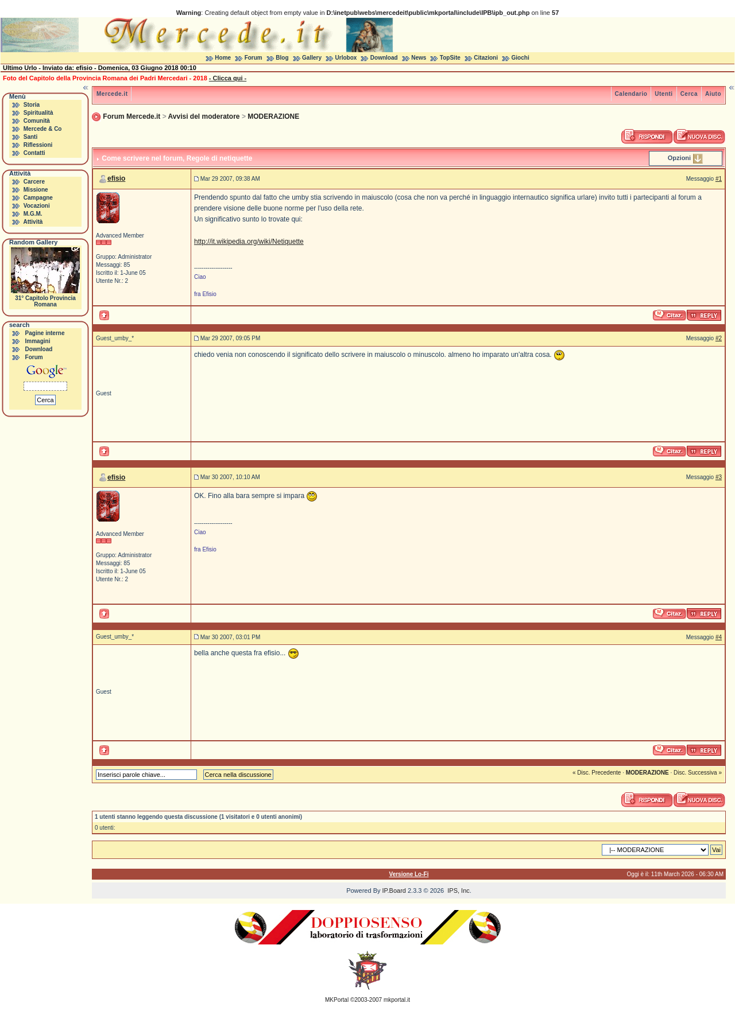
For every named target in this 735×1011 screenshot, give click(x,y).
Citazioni (486, 58)
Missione (36, 189)
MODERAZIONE (273, 116)
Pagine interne (45, 333)
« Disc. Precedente (596, 772)
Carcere (34, 181)
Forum (253, 58)
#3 (718, 477)
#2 (718, 338)
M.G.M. (33, 214)
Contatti (34, 153)
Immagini (38, 341)
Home (223, 58)
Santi (30, 137)
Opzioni (679, 157)
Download (384, 58)
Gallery (312, 58)
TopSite (450, 58)
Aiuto (713, 94)
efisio (116, 178)
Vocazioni (37, 206)
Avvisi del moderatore (204, 116)
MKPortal (337, 1000)
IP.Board (394, 890)
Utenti (663, 94)
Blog (282, 58)
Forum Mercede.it (131, 116)
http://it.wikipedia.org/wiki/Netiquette (249, 242)
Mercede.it (111, 94)
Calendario (631, 94)
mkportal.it (397, 1000)
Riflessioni (38, 145)
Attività (32, 222)
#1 (718, 179)
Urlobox (346, 58)
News (418, 58)
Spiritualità (38, 113)
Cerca (689, 94)
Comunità (37, 121)
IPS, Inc (458, 890)
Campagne (38, 198)
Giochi (520, 58)
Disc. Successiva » (698, 772)
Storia (32, 105)
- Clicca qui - (227, 78)
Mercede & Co (43, 129)
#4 (718, 637)
